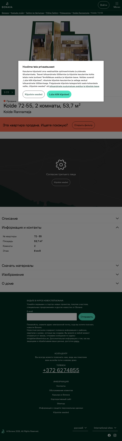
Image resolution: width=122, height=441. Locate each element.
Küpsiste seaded (33, 94)
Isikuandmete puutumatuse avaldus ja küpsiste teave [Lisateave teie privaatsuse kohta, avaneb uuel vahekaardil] (74, 86)
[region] (61, 81)
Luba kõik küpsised (59, 94)
